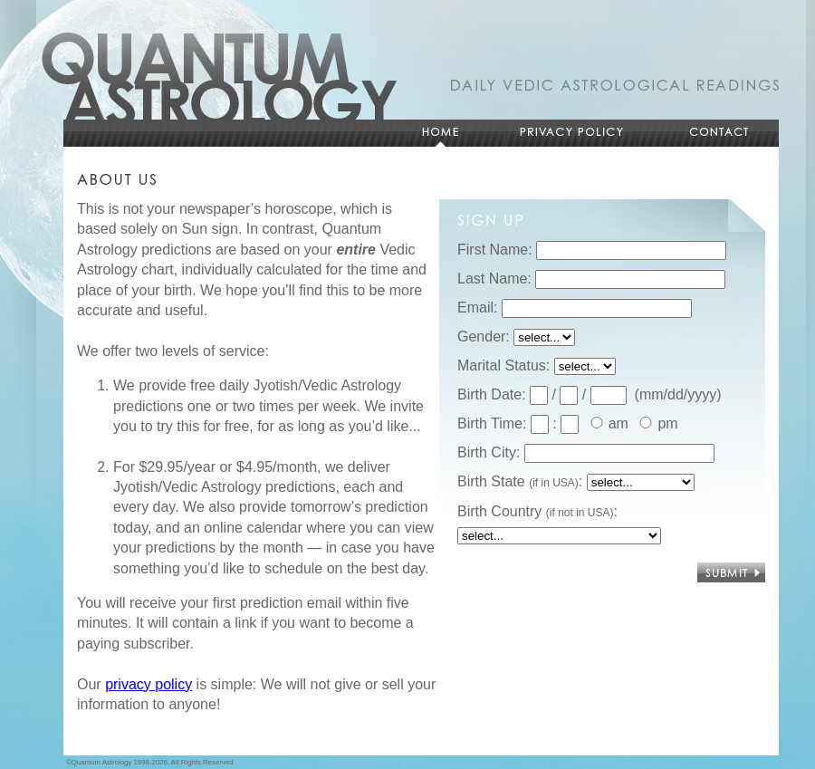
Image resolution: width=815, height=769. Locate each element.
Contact (720, 133)
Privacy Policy (570, 133)
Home (439, 133)
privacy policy (148, 684)
